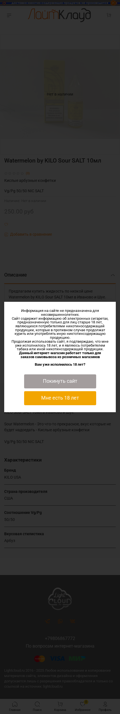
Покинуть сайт (60, 381)
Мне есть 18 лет (60, 398)
